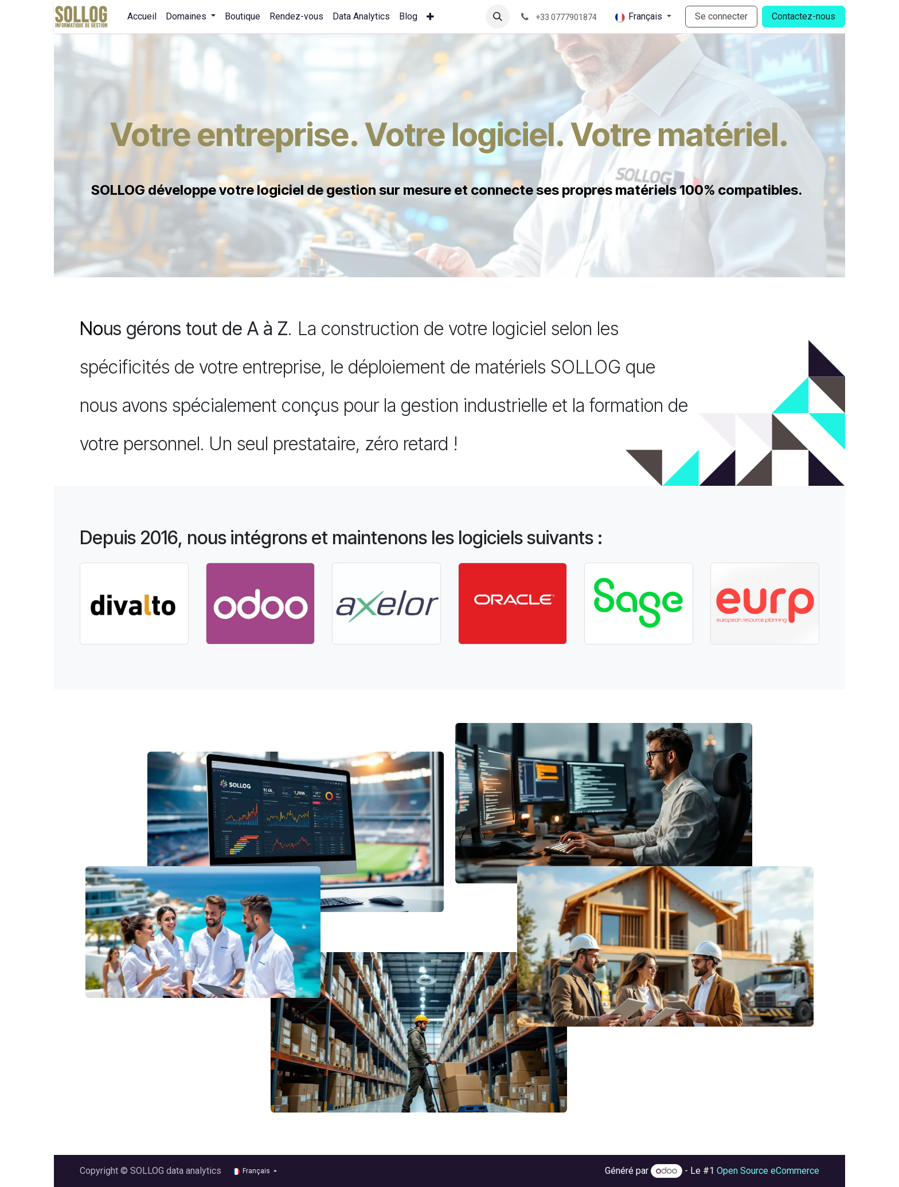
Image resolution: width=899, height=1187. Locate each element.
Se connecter (721, 16)
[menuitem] (142, 16)
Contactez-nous (803, 16)
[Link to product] (134, 603)
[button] (498, 17)
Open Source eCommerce (768, 1170)
